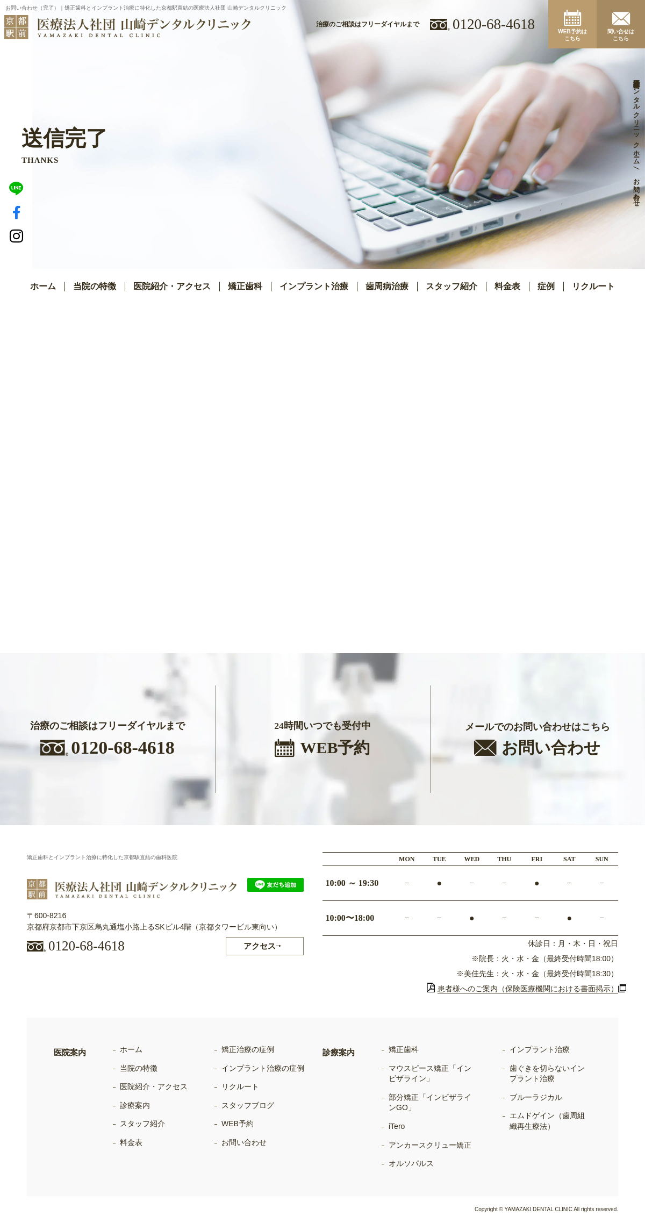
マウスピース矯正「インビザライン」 (430, 1073)
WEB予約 (237, 1123)
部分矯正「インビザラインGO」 (430, 1102)
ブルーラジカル (536, 1097)
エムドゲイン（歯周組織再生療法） (547, 1121)
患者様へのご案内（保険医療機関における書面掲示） (522, 988)
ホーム (43, 286)
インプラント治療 (540, 1049)
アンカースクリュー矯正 (430, 1145)
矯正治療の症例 (247, 1049)
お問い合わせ (244, 1142)
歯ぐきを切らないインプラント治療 (547, 1073)
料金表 (507, 286)
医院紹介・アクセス (172, 286)
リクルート (593, 286)
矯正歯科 (404, 1049)
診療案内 (135, 1105)
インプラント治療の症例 (262, 1068)
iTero (397, 1126)
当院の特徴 (94, 286)
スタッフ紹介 (451, 286)
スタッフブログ (247, 1105)
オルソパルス (411, 1163)
